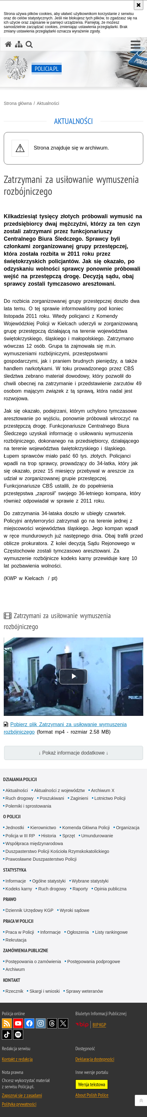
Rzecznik (14, 991)
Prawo (9, 899)
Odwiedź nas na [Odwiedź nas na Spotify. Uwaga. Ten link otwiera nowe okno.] (18, 1035)
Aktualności (48, 103)
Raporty (80, 888)
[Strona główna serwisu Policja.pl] (8, 44)
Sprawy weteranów (84, 991)
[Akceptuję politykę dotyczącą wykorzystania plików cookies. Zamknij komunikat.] (138, 5)
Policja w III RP (20, 835)
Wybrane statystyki (90, 880)
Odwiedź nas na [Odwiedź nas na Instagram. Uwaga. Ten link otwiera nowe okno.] (41, 1023)
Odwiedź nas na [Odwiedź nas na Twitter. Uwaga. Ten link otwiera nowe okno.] (63, 1023)
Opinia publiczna (110, 888)
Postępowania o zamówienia (33, 961)
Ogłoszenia (78, 932)
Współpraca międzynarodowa (34, 843)
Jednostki (15, 827)
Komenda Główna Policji (86, 827)
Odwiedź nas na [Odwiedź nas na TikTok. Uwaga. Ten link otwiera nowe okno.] (7, 1035)
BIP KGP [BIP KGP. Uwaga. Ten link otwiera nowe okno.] (99, 1024)
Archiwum (15, 969)
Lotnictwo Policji (110, 798)
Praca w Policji (18, 921)
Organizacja (127, 827)
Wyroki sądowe (74, 910)
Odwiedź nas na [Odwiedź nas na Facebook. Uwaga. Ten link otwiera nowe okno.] (29, 1023)
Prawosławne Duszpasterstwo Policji (41, 859)
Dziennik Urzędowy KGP (29, 910)
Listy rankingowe (111, 932)
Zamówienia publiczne (25, 950)
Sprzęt (68, 835)
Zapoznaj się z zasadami (22, 1095)
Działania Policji (20, 779)
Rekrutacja (16, 939)
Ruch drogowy (20, 798)
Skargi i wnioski (44, 991)
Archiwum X (102, 790)
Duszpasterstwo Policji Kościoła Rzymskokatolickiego (57, 851)
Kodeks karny (19, 888)
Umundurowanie (97, 835)
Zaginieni (79, 798)
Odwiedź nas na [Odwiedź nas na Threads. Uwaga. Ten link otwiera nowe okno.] (52, 1023)
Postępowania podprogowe (93, 961)
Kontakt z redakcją (17, 1059)
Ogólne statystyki (49, 880)
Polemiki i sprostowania (28, 806)
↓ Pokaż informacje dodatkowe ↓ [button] (73, 752)
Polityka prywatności (19, 1104)
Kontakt (11, 980)
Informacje (16, 880)
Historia (48, 835)
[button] (135, 45)
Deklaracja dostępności (94, 1059)
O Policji (12, 816)
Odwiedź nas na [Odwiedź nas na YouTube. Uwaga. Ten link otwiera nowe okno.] (18, 1023)
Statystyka (14, 870)
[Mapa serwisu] (19, 44)
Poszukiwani (52, 798)
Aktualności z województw (59, 790)
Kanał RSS (7, 1023)
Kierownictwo (43, 827)
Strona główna (18, 103)
